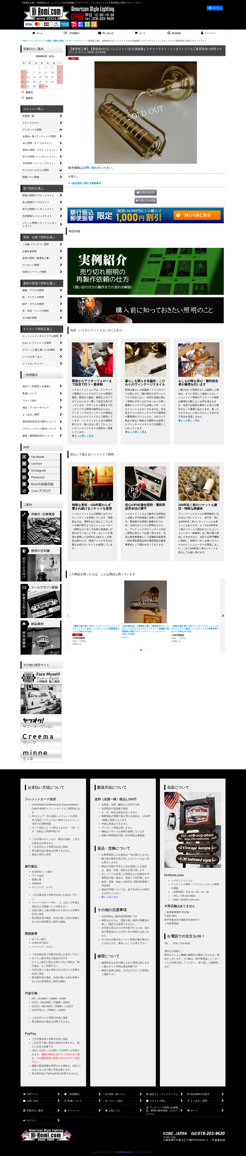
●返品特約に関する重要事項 (84, 183)
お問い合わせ (91, 167)
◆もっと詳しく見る (82, 436)
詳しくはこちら (109, 897)
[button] (72, 33)
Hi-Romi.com (124, 1152)
